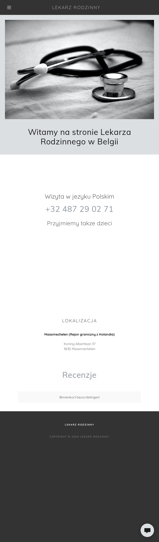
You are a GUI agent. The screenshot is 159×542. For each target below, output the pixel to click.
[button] (9, 7)
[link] (76, 8)
